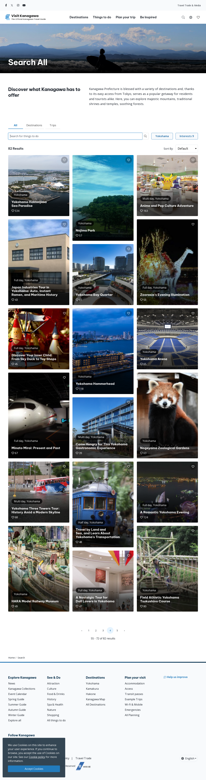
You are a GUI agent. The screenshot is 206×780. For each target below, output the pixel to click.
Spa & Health (55, 704)
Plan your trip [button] (126, 17)
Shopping (53, 715)
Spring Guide (16, 699)
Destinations (34, 125)
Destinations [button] (78, 17)
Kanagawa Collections (21, 689)
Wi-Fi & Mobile (134, 704)
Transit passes (134, 694)
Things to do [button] (102, 17)
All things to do (56, 720)
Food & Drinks (56, 694)
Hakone (91, 694)
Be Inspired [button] (148, 17)
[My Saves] (198, 17)
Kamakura (92, 689)
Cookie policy (37, 757)
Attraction (53, 683)
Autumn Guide (17, 710)
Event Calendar (17, 694)
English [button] (187, 758)
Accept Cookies (34, 769)
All (15, 125)
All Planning (132, 715)
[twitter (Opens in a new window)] (12, 5)
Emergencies (133, 710)
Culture (51, 689)
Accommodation (135, 683)
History (51, 699)
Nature (51, 710)
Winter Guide (16, 715)
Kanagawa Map (95, 699)
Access (129, 689)
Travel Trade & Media (189, 5)
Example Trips (133, 699)
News (11, 683)
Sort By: (168, 148)
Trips (53, 125)
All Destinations (95, 704)
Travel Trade (83, 758)
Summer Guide (17, 704)
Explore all (14, 720)
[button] (190, 17)
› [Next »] (124, 630)
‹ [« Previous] (81, 630)
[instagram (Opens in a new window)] (18, 5)
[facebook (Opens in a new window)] (6, 5)
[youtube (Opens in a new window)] (24, 5)
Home (11, 657)
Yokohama (92, 683)
